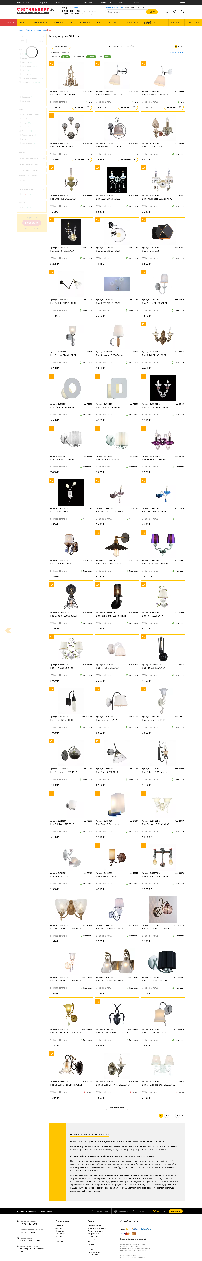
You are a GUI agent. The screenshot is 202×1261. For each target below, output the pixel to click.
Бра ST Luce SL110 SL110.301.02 (66, 928)
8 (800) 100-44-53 (79, 11)
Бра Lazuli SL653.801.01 (154, 511)
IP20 (25, 181)
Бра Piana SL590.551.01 (108, 407)
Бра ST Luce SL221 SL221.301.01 (158, 928)
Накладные (27, 97)
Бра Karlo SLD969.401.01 (108, 563)
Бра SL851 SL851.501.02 (108, 198)
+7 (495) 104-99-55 (79, 13)
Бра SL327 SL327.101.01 (154, 1032)
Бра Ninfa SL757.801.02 (154, 459)
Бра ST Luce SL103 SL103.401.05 (112, 1032)
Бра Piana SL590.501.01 (62, 407)
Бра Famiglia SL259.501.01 (109, 720)
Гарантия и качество (95, 1231)
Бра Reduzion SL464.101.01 (156, 94)
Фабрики (58, 1228)
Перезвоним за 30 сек (114, 7)
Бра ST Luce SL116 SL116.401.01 (158, 980)
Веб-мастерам (93, 1236)
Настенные (27, 101)
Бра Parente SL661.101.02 (155, 407)
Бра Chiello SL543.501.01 (62, 824)
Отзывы (73, 2)
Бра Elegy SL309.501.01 (154, 720)
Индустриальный (29, 135)
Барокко (26, 127)
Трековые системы (31, 82)
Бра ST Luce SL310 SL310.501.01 (66, 980)
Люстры (27, 58)
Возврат (59, 2)
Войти (182, 2)
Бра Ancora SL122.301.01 (108, 876)
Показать (31, 223)
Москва (76, 8)
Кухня (65, 57)
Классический (28, 143)
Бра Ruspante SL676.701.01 (110, 355)
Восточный (27, 131)
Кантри (26, 139)
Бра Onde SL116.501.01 (108, 459)
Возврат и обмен (94, 1233)
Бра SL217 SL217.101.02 (108, 303)
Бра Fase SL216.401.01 (61, 720)
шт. (157, 1211)
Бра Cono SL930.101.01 (108, 772)
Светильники (29, 66)
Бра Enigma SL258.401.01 (155, 250)
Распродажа (60, 1233)
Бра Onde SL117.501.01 (62, 459)
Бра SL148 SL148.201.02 (154, 355)
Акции (57, 1239)
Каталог (8, 22)
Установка (88, 2)
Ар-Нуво (26, 119)
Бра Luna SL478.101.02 (61, 511)
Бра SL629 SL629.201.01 (62, 250)
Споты (26, 70)
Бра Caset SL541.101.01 (108, 824)
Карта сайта (59, 1241)
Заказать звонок (46, 1211)
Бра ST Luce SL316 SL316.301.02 (112, 980)
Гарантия (44, 2)
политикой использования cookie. (134, 1250)
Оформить (175, 1211)
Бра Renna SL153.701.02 (62, 94)
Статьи (90, 1249)
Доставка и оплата (25, 2)
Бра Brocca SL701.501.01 (62, 876)
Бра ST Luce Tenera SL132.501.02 (158, 1084)
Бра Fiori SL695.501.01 (153, 615)
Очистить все (176, 53)
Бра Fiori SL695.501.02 (61, 667)
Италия (26, 208)
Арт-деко (26, 123)
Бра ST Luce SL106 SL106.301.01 (66, 1032)
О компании (62, 1221)
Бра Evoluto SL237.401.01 (63, 303)
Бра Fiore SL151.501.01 (107, 667)
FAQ (89, 1241)
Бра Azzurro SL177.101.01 (109, 146)
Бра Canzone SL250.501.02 (155, 824)
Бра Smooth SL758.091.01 (63, 198)
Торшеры (26, 74)
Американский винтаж (31, 115)
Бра (44, 30)
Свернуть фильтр (61, 46)
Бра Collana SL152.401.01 (155, 772)
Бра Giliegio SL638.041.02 (155, 563)
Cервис (92, 1221)
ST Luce (37, 30)
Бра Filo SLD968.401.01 (153, 667)
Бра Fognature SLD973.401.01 (111, 615)
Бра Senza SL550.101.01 (108, 250)
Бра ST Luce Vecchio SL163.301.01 (113, 1084)
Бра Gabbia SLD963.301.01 (63, 615)
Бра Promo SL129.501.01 (154, 303)
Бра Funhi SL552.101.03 (62, 146)
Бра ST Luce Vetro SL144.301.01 (66, 1084)
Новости (91, 1247)
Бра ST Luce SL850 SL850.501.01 (112, 928)
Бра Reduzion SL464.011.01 (110, 94)
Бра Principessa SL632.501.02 (157, 198)
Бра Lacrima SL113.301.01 (63, 563)
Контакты (137, 2)
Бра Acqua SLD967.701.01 (155, 876)
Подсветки (27, 62)
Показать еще (117, 1108)
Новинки (58, 1236)
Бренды (122, 2)
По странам (59, 1231)
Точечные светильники (32, 78)
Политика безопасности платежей (133, 1239)
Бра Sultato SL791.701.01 (154, 146)
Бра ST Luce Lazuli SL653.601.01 (112, 511)
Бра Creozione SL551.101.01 (64, 772)
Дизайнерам (105, 2)
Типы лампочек (94, 1252)
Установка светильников (97, 1228)
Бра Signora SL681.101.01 (63, 355)
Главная (21, 30)
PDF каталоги (93, 1255)
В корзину (82, 107)
